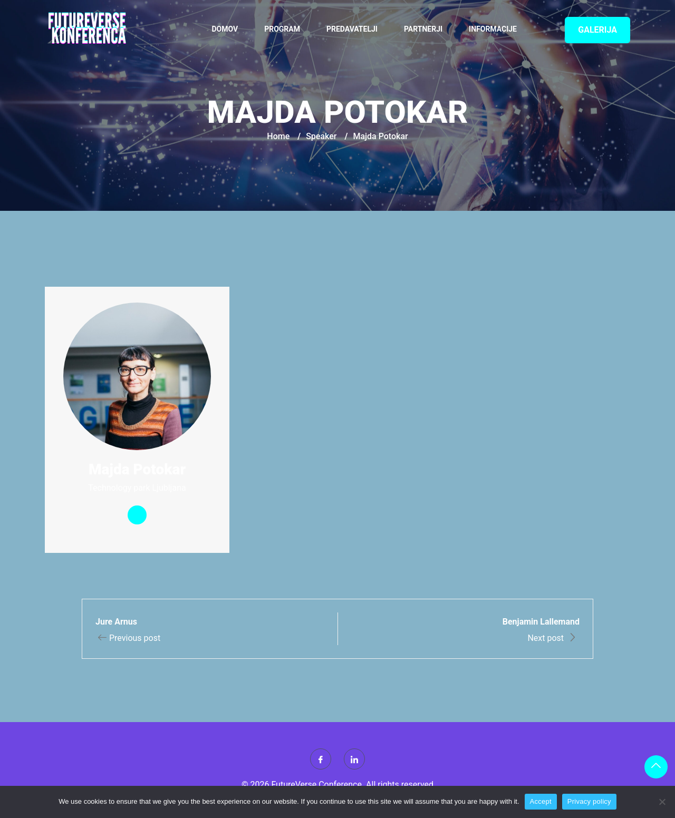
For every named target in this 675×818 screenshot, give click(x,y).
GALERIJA (597, 30)
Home (278, 136)
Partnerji (423, 29)
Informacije (493, 29)
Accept (541, 801)
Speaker (321, 136)
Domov (225, 29)
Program (282, 29)
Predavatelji (352, 29)
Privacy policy (589, 801)
